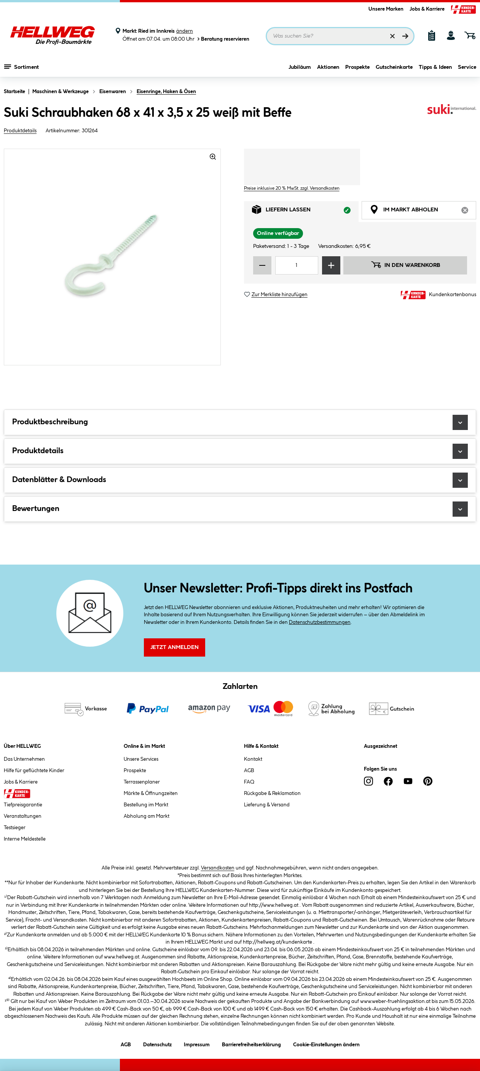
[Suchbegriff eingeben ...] (340, 36)
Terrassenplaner (142, 782)
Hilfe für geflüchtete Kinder (34, 770)
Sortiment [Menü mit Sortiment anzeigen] (21, 66)
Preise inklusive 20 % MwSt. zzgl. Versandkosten (292, 188)
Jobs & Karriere (427, 9)
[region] (112, 257)
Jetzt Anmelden (174, 647)
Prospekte (357, 67)
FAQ (249, 782)
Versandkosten (217, 868)
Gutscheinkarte (394, 67)
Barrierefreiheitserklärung (251, 1043)
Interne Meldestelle (25, 839)
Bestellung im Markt (146, 805)
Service (467, 67)
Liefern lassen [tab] (305, 211)
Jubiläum (300, 67)
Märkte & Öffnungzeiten (151, 793)
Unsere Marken (385, 9)
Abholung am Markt (146, 816)
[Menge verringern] (262, 265)
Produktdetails (20, 131)
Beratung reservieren (222, 38)
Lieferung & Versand (267, 805)
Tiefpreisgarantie (23, 805)
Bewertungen (240, 509)
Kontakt (253, 759)
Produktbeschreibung (240, 422)
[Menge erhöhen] (331, 265)
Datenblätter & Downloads (240, 480)
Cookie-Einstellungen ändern (326, 1043)
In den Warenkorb (405, 264)
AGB (249, 770)
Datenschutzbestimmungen (320, 622)
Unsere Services (141, 759)
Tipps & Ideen (435, 67)
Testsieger (15, 827)
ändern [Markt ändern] (184, 31)
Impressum (197, 1043)
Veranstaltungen (22, 816)
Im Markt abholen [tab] (423, 211)
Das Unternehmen (24, 759)
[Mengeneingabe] (297, 265)
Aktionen (328, 67)
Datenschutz (157, 1043)
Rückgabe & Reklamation (272, 793)
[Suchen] (405, 36)
